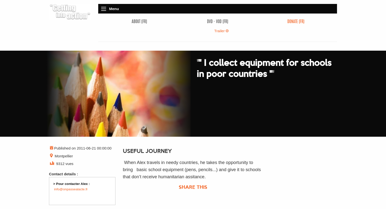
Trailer (221, 31)
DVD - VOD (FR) (217, 21)
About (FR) (139, 21)
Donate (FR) (295, 21)
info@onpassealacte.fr (71, 189)
